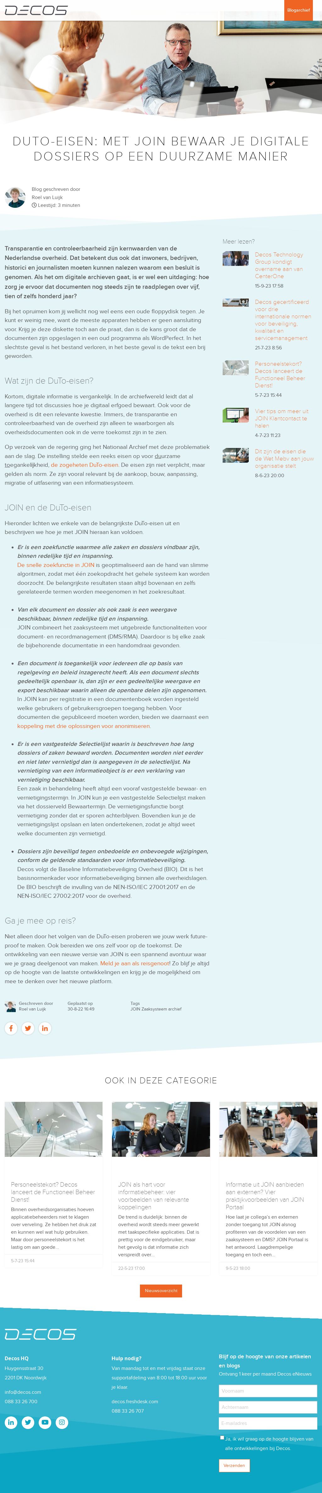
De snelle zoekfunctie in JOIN (55, 565)
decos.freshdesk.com (135, 1402)
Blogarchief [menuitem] (298, 10)
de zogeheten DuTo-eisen (84, 465)
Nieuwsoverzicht (161, 1290)
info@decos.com (23, 1392)
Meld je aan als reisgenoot (134, 963)
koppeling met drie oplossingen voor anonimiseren (83, 726)
